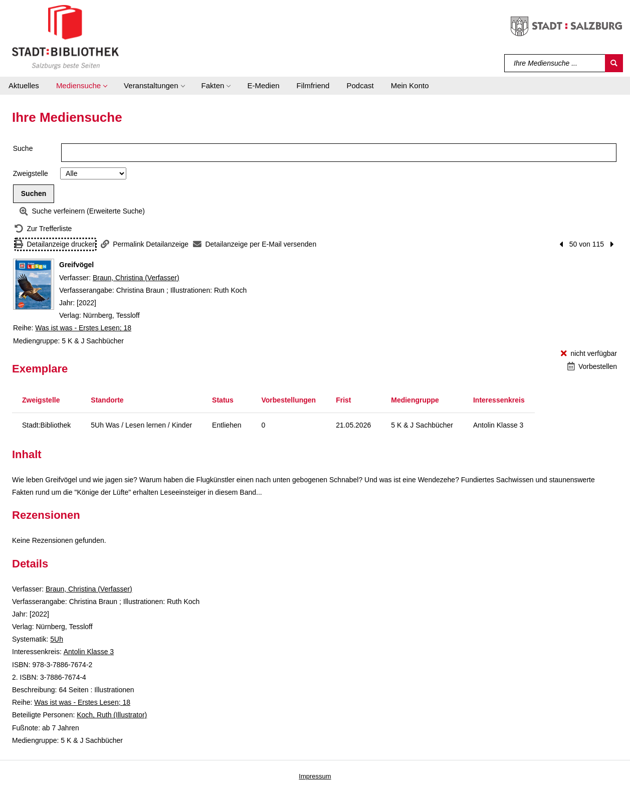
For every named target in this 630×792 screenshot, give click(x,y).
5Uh (56, 639)
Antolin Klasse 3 (89, 652)
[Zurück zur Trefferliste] (43, 229)
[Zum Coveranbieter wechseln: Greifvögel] (33, 284)
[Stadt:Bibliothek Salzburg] (65, 37)
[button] (81, 86)
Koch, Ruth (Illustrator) (112, 715)
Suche (23, 148)
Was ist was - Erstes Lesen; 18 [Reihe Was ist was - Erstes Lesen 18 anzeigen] (83, 328)
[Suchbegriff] (555, 63)
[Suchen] (614, 63)
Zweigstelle (30, 173)
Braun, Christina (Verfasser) (136, 278)
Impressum (315, 776)
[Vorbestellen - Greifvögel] (592, 366)
